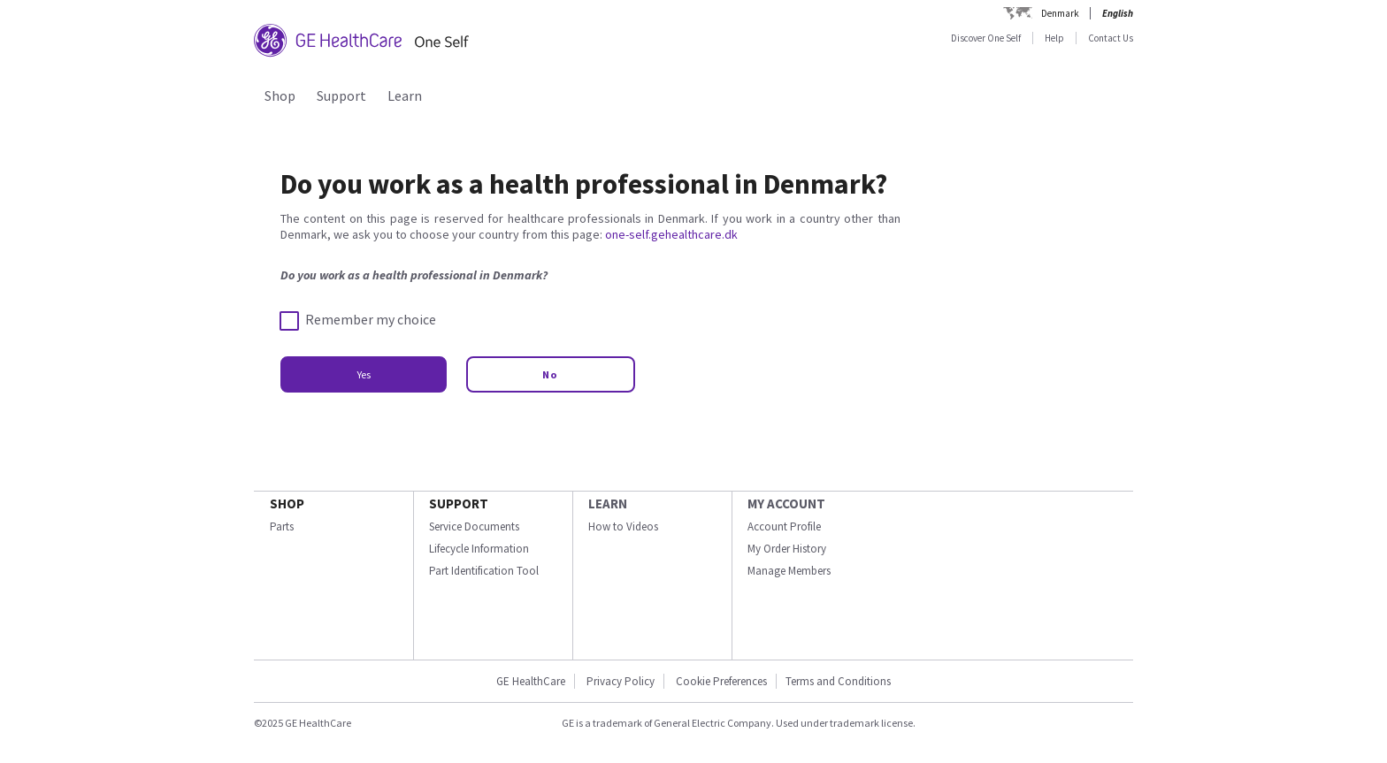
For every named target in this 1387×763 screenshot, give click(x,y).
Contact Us (1110, 38)
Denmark (1060, 13)
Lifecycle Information (479, 548)
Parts (282, 526)
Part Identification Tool (484, 570)
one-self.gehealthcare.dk (671, 234)
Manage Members (789, 570)
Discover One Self (986, 38)
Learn (404, 95)
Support (341, 95)
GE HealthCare (530, 681)
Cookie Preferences (721, 681)
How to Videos (623, 526)
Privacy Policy (619, 681)
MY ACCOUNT (786, 503)
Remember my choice (358, 320)
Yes (363, 374)
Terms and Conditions (838, 681)
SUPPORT (458, 503)
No (550, 374)
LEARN (607, 503)
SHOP (287, 503)
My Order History (786, 548)
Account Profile (784, 526)
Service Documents (474, 526)
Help (1054, 38)
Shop (279, 95)
